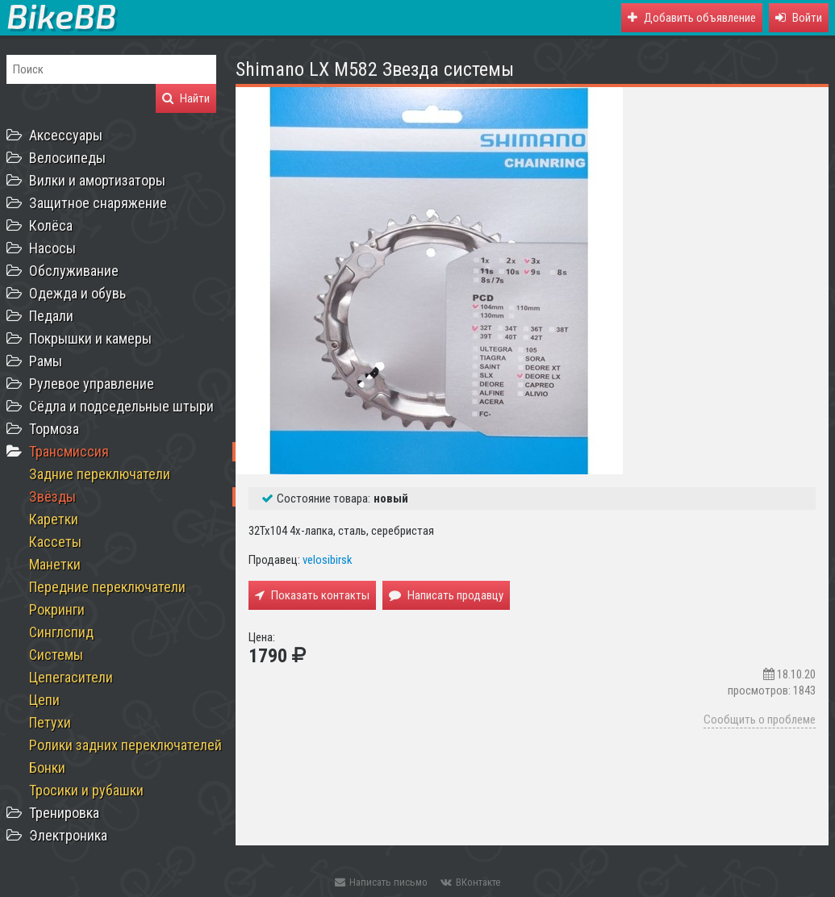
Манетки (55, 564)
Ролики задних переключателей (125, 744)
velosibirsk (328, 560)
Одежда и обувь (77, 293)
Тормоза (54, 428)
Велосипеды (67, 157)
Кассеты (55, 541)
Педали (51, 315)
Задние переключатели (99, 473)
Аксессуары (65, 135)
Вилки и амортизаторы (97, 180)
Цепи (44, 699)
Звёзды (52, 496)
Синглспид (61, 632)
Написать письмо (381, 882)
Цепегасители (71, 677)
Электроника (68, 835)
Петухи (50, 722)
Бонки (47, 767)
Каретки (53, 519)
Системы (56, 654)
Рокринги (57, 609)
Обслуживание (74, 270)
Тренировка (64, 812)
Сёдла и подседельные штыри (121, 406)
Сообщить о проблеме (759, 719)
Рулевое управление (91, 383)
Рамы (45, 361)
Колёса (51, 225)
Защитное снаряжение (98, 202)
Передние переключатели (107, 586)
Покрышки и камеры (90, 338)
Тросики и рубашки (86, 790)
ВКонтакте (470, 882)
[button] (799, 17)
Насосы (52, 248)
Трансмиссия (69, 451)
